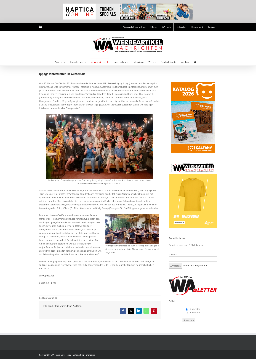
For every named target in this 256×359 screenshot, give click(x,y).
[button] (195, 62)
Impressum (90, 354)
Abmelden (195, 312)
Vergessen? (188, 265)
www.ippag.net (46, 275)
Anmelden (195, 309)
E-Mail (172, 301)
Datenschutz (78, 354)
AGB (69, 354)
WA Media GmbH (58, 354)
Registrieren (201, 265)
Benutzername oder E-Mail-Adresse (186, 245)
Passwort (173, 254)
